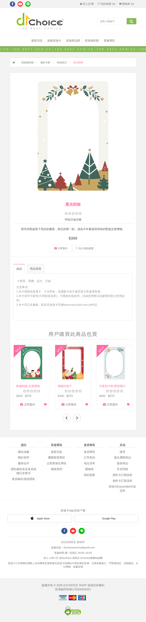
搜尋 (122, 451)
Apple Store (40, 518)
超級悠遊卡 (54, 40)
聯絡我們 (56, 468)
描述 (19, 268)
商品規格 (35, 268)
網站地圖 (23, 451)
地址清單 (89, 463)
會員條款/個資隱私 (23, 478)
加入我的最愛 (84, 248)
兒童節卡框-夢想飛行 (112, 386)
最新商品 (122, 463)
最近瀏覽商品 (122, 457)
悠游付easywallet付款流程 (122, 488)
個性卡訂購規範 (122, 474)
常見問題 (122, 468)
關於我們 (23, 457)
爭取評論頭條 (73, 219)
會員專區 (89, 451)
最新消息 (37, 40)
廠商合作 (23, 463)
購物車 (89, 468)
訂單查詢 (89, 457)
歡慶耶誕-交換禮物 (28, 386)
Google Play (106, 518)
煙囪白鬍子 (65, 386)
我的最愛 (89, 474)
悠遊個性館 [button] (92, 40)
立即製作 (60, 248)
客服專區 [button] (109, 40)
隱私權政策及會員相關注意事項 (23, 471)
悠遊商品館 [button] (73, 40)
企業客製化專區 (56, 463)
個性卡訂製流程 (122, 480)
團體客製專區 (56, 457)
